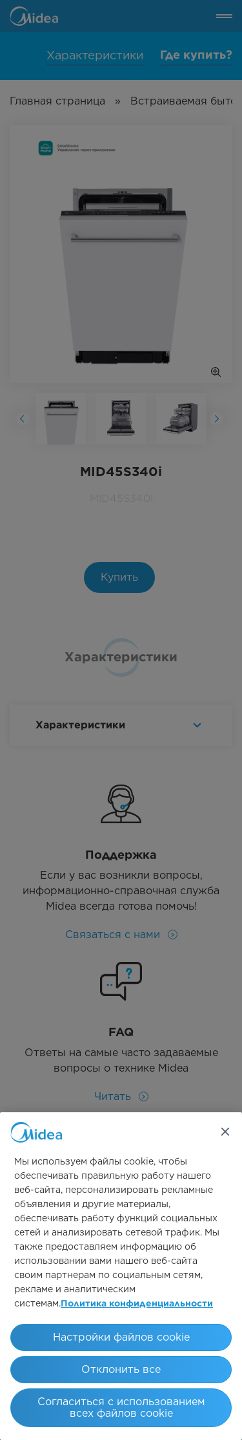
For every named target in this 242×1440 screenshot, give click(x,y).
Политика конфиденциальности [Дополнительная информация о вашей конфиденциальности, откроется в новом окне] (137, 1303)
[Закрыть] (225, 1131)
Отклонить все (121, 1369)
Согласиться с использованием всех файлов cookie (121, 1407)
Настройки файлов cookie (121, 1337)
